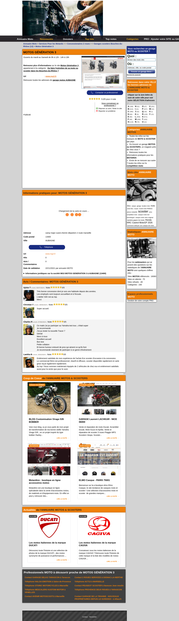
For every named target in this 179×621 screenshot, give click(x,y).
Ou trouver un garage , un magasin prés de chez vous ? (141, 147)
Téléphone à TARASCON (98, 590)
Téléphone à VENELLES (45, 591)
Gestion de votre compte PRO (140, 301)
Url (24, 76)
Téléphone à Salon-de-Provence (48, 581)
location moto (146, 206)
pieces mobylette (132, 212)
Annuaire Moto (25, 39)
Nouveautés (46, 39)
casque (134, 206)
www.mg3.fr (51, 76)
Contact (85, 617)
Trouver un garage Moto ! (141, 72)
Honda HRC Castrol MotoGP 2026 (140, 221)
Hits (25, 258)
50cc (129, 206)
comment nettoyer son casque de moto (140, 225)
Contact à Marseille (45, 596)
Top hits (89, 39)
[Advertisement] (129, 20)
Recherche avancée (134, 75)
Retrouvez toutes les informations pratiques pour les (140, 155)
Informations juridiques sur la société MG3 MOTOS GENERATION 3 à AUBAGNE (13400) (65, 273)
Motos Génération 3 (69, 65)
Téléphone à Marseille (46, 586)
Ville (25, 240)
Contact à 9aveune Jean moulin (99, 586)
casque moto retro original (144, 217)
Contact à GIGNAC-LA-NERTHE (99, 577)
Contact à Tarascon (47, 577)
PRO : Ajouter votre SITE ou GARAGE (154, 39)
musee (136, 208)
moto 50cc (130, 208)
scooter (143, 211)
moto (153, 206)
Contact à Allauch (98, 597)
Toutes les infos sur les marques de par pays (141, 138)
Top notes (110, 39)
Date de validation (31, 268)
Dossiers (68, 39)
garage (139, 206)
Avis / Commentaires (30, 262)
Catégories (132, 39)
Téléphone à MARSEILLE (89, 581)
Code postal (28, 237)
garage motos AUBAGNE (64, 80)
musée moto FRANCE (146, 208)
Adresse (27, 233)
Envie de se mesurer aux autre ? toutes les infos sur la (141, 163)
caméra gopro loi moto (135, 220)
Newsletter (93, 617)
